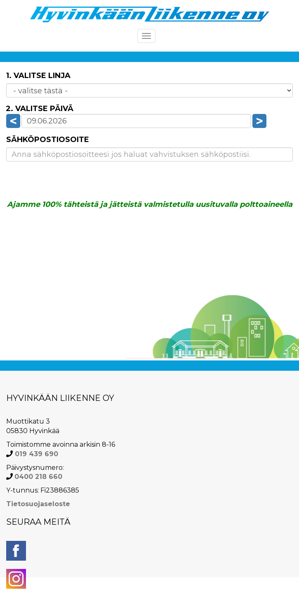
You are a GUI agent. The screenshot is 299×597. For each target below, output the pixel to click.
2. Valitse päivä (39, 108)
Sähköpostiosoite (47, 139)
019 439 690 (35, 454)
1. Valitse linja (38, 75)
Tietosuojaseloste (38, 504)
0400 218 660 (38, 477)
